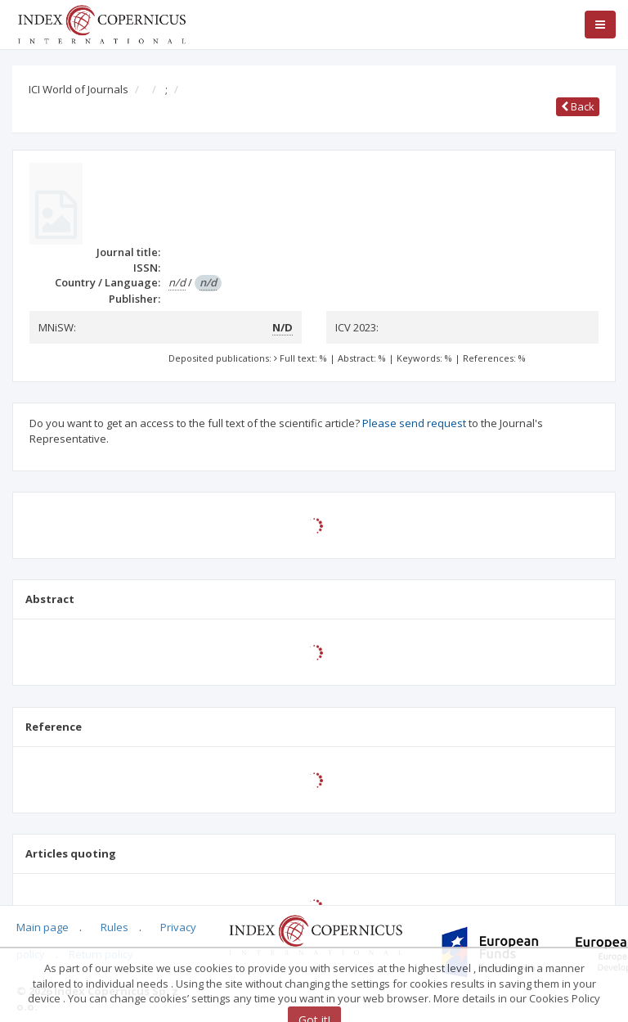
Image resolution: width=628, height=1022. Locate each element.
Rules (114, 927)
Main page (42, 927)
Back (577, 106)
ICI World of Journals (78, 89)
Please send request (414, 423)
